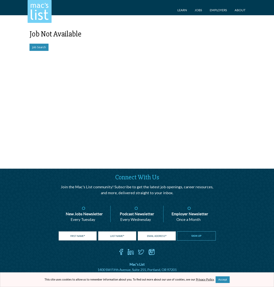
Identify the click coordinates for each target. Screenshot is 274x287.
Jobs (198, 10)
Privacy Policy (205, 279)
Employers (218, 10)
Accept (222, 279)
